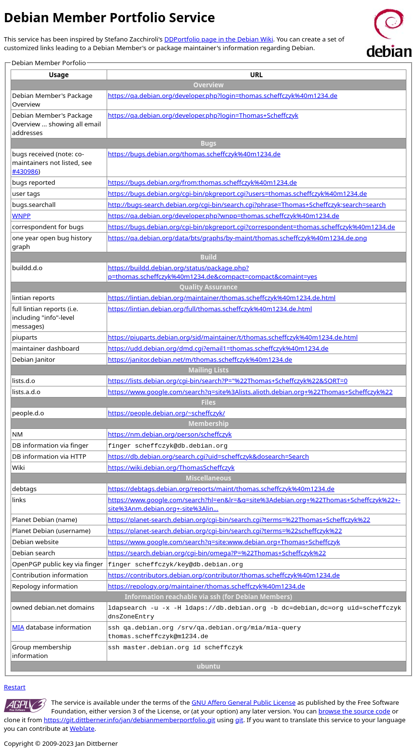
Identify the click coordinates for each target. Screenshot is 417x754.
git (239, 719)
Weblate (82, 728)
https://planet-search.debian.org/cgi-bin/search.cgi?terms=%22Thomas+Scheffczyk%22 (239, 519)
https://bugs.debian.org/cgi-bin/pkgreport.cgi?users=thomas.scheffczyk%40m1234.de (237, 193)
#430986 (25, 171)
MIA (18, 627)
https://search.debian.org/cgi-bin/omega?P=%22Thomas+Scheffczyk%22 (217, 552)
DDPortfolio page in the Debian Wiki (218, 39)
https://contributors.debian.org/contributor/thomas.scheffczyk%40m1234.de (224, 575)
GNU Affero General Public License (243, 702)
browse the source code (354, 711)
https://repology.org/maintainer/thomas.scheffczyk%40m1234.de (206, 586)
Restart (15, 687)
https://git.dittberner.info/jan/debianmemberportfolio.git (129, 719)
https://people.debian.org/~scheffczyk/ (166, 413)
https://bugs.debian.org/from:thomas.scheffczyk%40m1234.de (202, 182)
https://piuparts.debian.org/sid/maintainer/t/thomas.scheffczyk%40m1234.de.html (233, 337)
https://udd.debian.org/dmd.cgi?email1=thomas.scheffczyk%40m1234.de (218, 348)
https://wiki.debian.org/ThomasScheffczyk (171, 467)
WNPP (21, 215)
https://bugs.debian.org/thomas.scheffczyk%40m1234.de (194, 154)
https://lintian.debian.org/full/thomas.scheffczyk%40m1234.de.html (210, 308)
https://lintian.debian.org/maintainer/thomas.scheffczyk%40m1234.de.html (222, 297)
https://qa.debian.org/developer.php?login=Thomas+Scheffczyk (203, 115)
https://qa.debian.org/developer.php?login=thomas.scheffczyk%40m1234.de (223, 95)
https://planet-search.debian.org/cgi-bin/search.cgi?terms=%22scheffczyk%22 (225, 530)
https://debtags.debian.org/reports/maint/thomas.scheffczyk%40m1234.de (221, 488)
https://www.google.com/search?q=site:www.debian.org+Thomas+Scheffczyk (224, 541)
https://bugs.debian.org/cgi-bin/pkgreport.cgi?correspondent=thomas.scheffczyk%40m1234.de (251, 226)
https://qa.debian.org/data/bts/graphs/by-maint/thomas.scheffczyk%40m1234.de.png (237, 237)
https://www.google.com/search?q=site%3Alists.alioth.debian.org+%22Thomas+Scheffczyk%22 (250, 391)
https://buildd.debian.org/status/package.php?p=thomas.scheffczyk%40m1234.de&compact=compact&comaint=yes (213, 272)
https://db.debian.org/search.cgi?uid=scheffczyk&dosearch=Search (208, 456)
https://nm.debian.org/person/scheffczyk (170, 434)
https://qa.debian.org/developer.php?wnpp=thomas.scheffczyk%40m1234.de (223, 215)
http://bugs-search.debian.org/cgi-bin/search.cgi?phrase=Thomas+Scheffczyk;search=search (247, 204)
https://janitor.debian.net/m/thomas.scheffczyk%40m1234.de (200, 359)
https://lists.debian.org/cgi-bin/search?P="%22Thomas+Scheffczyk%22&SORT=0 (228, 380)
